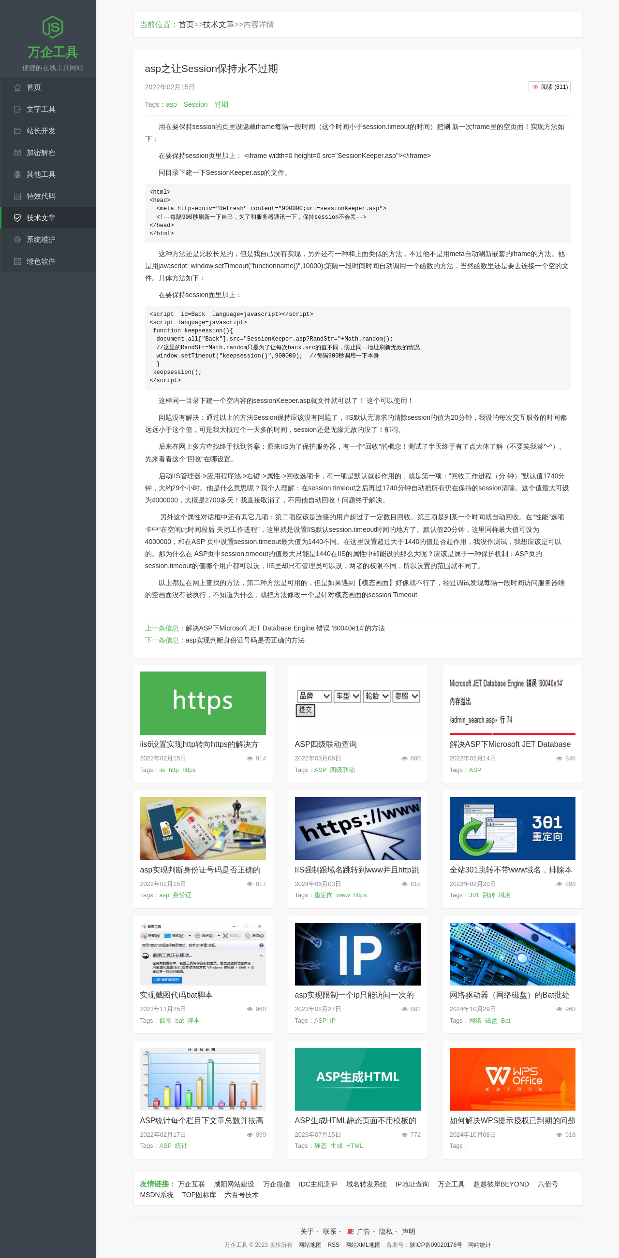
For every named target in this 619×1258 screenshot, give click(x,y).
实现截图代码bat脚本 (176, 995)
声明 (408, 1231)
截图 (165, 1020)
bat (180, 1020)
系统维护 (41, 239)
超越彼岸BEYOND (501, 1184)
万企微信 (276, 1184)
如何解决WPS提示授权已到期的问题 (512, 1120)
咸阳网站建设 (234, 1184)
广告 (357, 1231)
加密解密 (41, 152)
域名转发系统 (366, 1184)
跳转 (489, 895)
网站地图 (310, 1245)
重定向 (323, 895)
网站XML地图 (363, 1245)
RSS (333, 1245)
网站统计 (479, 1245)
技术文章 (41, 218)
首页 (34, 87)
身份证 (182, 895)
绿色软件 (41, 261)
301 (474, 895)
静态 (320, 1145)
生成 (336, 1145)
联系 (330, 1231)
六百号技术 (242, 1195)
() (549, 87)
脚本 (193, 1020)
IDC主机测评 (318, 1184)
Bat (505, 1020)
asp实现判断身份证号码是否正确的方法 (245, 640)
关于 (307, 1231)
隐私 (386, 1231)
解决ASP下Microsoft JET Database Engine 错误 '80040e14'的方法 (285, 628)
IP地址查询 (412, 1184)
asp (164, 895)
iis (162, 769)
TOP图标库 (199, 1195)
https (189, 769)
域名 (505, 895)
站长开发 (41, 131)
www (343, 895)
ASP (320, 769)
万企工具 (451, 1184)
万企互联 (191, 1184)
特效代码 (41, 196)
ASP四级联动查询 (326, 744)
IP (333, 1020)
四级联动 (342, 769)
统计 (181, 1145)
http (174, 769)
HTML (354, 1145)
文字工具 (41, 109)
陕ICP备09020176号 (436, 1245)
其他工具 (41, 174)
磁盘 (491, 1020)
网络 (475, 1020)
